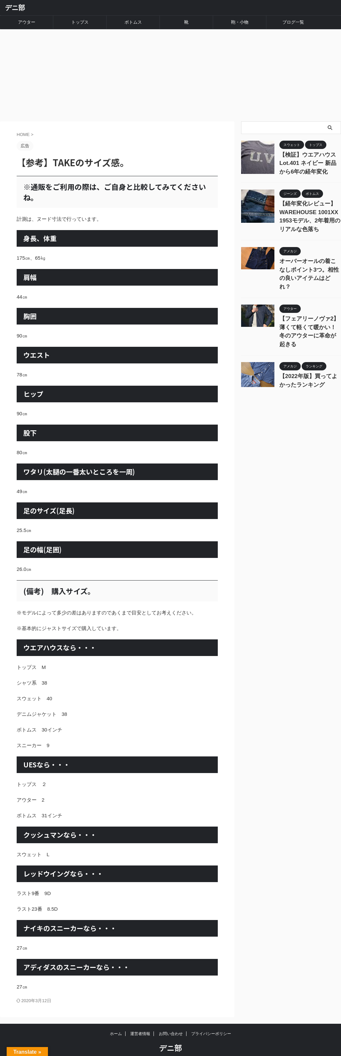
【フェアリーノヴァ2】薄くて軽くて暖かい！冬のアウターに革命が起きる (309, 294)
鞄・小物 (239, 22)
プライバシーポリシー (211, 1020)
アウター (26, 22)
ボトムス (133, 22)
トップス (80, 22)
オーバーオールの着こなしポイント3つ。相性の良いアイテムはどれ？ (309, 248)
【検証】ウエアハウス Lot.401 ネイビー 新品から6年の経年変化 (309, 148)
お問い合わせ (171, 1020)
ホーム (116, 1020)
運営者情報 (140, 1020)
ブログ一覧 (293, 22)
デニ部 (15, 7)
